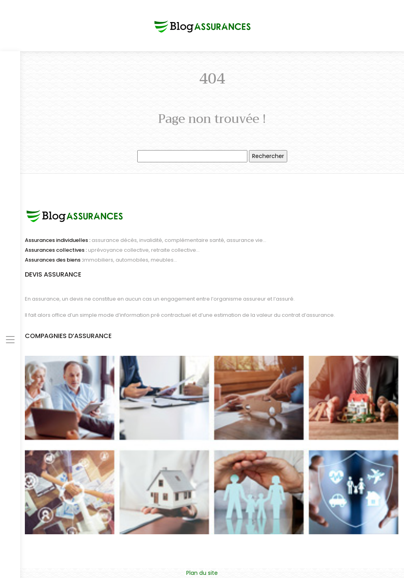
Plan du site (202, 573)
